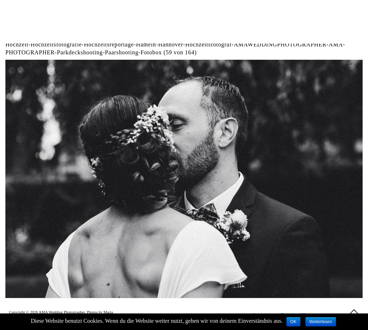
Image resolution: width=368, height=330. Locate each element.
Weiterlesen (320, 321)
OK (293, 321)
